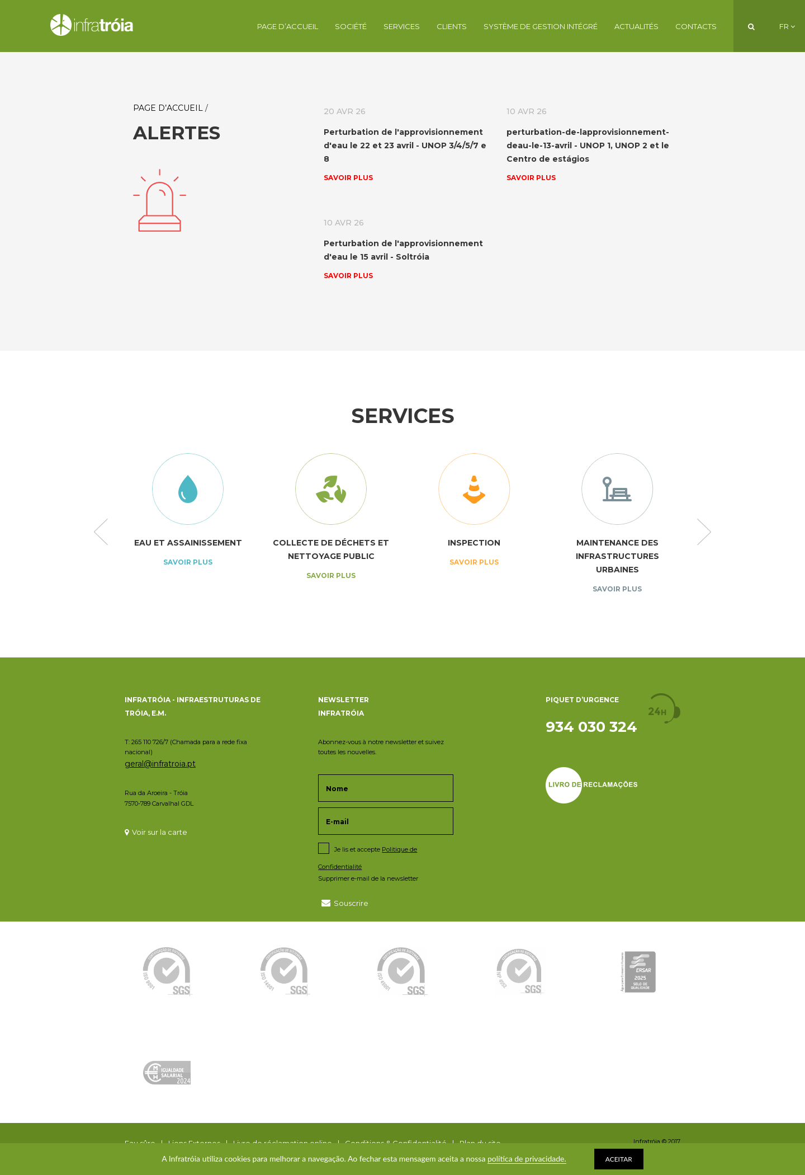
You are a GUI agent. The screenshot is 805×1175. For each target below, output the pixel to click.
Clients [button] (452, 26)
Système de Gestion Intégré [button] (541, 26)
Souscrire (344, 902)
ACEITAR (618, 1159)
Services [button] (401, 26)
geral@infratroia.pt (160, 764)
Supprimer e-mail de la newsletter (368, 878)
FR (787, 26)
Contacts (696, 26)
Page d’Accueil (287, 26)
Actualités (636, 26)
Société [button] (351, 26)
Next (704, 533)
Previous (101, 533)
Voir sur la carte (156, 832)
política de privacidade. (526, 1158)
